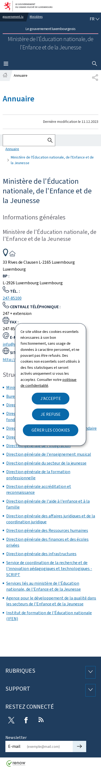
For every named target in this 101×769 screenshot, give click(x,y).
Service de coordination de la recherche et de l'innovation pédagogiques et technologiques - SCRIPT (49, 568)
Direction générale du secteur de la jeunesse (46, 463)
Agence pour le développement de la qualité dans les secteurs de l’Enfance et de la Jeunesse (51, 601)
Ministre (14, 387)
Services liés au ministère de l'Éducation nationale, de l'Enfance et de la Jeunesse (43, 586)
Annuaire (12, 149)
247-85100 (12, 298)
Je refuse (51, 414)
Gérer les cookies (51, 430)
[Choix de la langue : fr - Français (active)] (94, 19)
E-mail (14, 746)
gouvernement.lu (13, 17)
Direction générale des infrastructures (41, 554)
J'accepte (50, 398)
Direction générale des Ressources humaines (47, 530)
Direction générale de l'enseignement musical (48, 454)
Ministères (36, 17)
